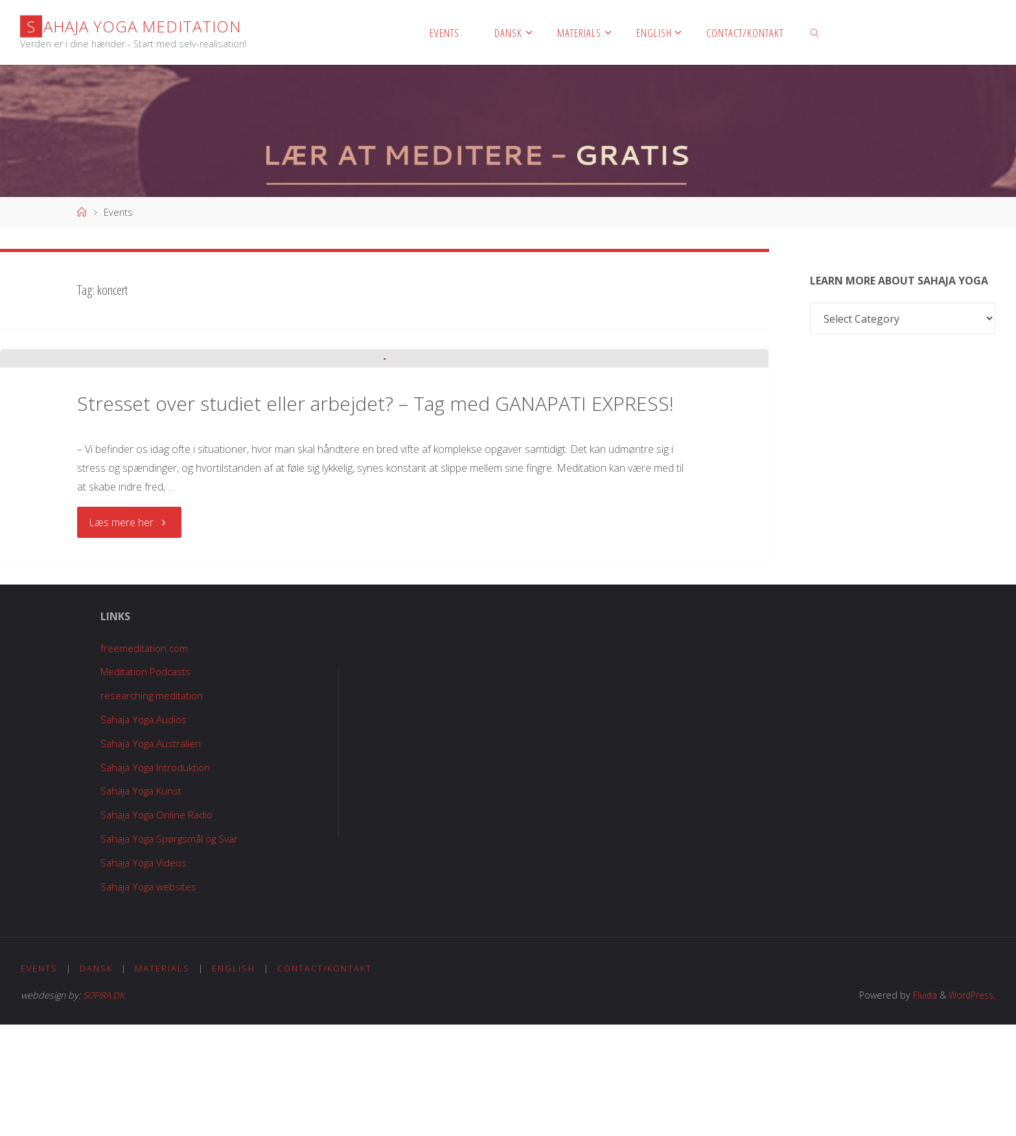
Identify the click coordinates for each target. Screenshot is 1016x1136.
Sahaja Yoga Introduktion (155, 877)
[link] (815, 32)
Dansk (96, 1079)
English (235, 1079)
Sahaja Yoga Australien (149, 853)
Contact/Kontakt (326, 1079)
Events (39, 1079)
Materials (162, 1079)
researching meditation (149, 806)
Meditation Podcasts (144, 782)
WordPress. (970, 1106)
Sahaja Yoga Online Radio (155, 925)
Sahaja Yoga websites (147, 997)
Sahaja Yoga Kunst (140, 901)
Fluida (920, 1106)
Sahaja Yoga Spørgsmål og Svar (169, 949)
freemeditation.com (141, 758)
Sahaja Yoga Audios (142, 830)
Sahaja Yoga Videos (142, 973)
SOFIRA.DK (105, 1106)
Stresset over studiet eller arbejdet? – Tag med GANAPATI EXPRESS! (375, 515)
